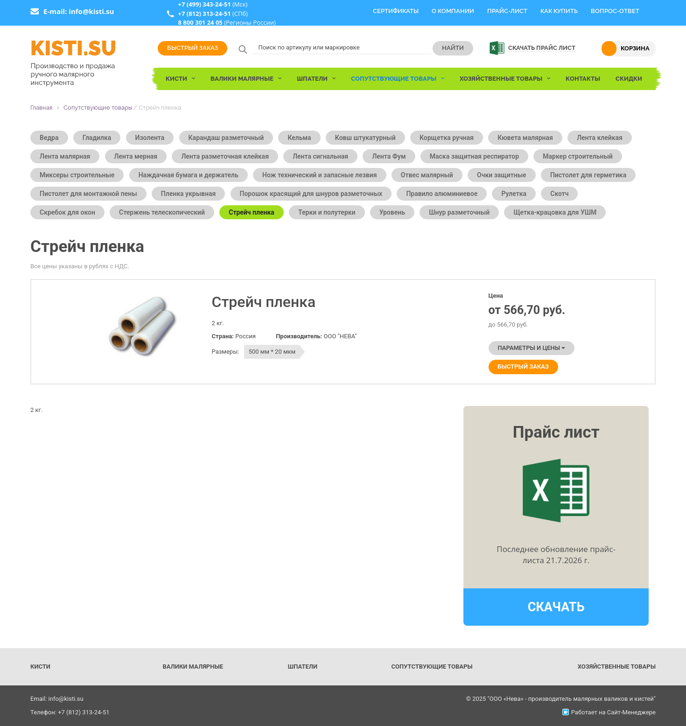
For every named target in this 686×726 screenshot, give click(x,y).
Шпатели (302, 666)
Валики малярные (192, 666)
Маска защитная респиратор (474, 156)
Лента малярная (65, 156)
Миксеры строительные (77, 175)
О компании (453, 10)
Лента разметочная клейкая (225, 156)
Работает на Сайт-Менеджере (609, 712)
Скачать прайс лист (541, 47)
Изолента (150, 137)
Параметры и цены (532, 347)
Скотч (559, 193)
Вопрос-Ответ (615, 10)
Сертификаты (396, 10)
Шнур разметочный (459, 212)
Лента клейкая (600, 137)
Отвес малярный (427, 175)
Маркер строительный (578, 156)
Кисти (40, 666)
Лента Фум (389, 156)
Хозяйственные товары (617, 666)
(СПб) (213, 13)
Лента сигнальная (320, 156)
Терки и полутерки (327, 212)
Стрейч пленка (251, 212)
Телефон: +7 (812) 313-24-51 (70, 712)
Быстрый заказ (192, 47)
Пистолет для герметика (588, 175)
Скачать (556, 607)
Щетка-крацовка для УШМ (554, 212)
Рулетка (513, 193)
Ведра (49, 137)
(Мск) (212, 4)
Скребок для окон (67, 212)
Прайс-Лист (507, 10)
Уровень (392, 212)
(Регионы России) (226, 22)
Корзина (635, 48)
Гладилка (97, 137)
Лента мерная (136, 156)
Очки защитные (501, 175)
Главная (41, 107)
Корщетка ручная (447, 137)
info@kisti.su (91, 11)
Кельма (299, 137)
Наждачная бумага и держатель (188, 175)
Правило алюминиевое (441, 193)
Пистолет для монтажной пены (88, 193)
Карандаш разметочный (226, 137)
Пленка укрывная (188, 193)
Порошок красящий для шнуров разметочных (311, 193)
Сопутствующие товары (97, 107)
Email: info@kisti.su (57, 698)
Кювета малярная (525, 137)
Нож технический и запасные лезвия (319, 175)
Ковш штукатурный (365, 137)
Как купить (559, 10)
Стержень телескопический (162, 212)
